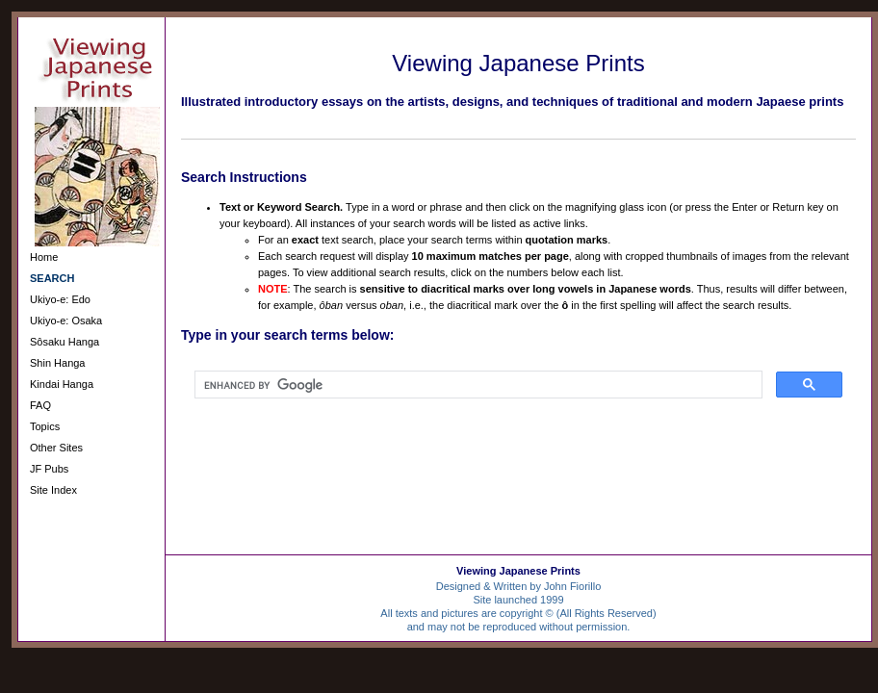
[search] (476, 385)
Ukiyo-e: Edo (60, 299)
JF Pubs (49, 469)
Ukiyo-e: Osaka (66, 320)
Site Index (53, 490)
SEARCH (52, 278)
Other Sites (56, 447)
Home (44, 257)
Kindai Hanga (61, 384)
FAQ (40, 405)
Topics (45, 426)
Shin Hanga (58, 363)
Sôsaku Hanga (64, 341)
